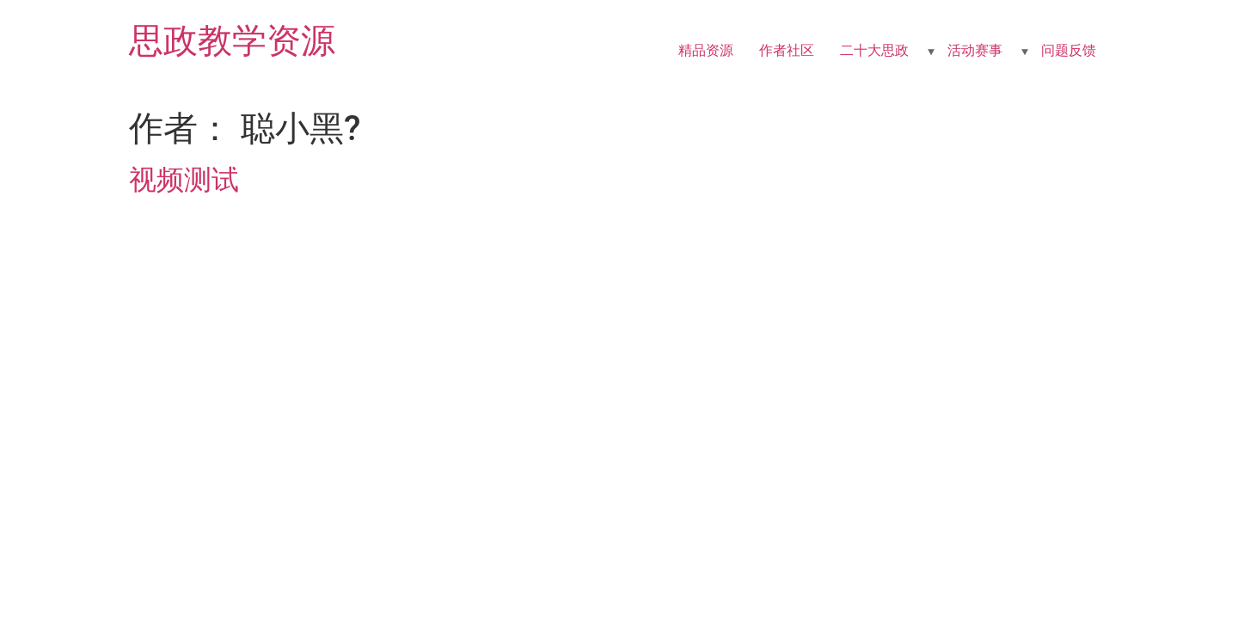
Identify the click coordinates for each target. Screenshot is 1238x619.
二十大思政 (874, 50)
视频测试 (184, 179)
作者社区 (786, 50)
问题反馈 (1068, 50)
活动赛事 (974, 50)
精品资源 (705, 50)
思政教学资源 (232, 41)
